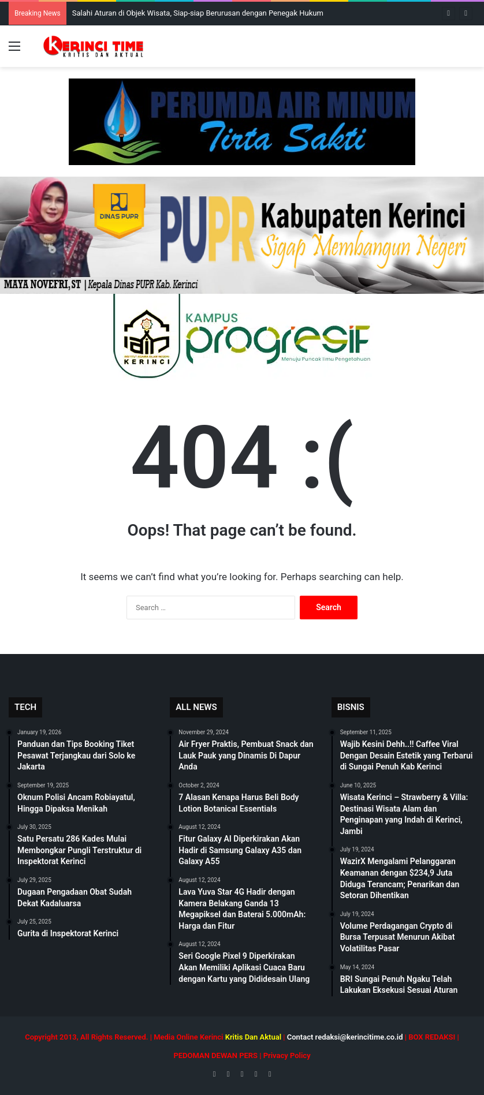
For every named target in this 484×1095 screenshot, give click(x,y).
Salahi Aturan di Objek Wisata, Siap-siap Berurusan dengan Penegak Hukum (197, 13)
